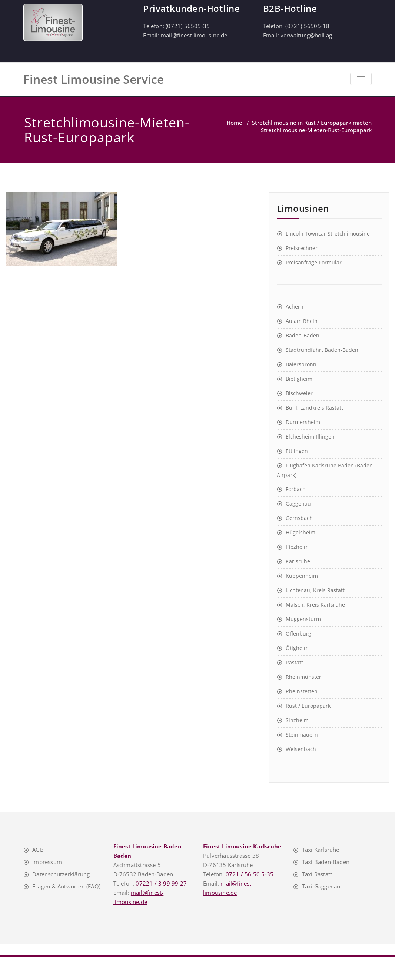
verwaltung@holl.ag (306, 35)
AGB (38, 849)
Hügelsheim (300, 532)
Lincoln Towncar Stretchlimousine (328, 233)
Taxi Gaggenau (321, 886)
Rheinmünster (303, 676)
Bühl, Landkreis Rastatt (314, 407)
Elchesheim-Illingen (310, 436)
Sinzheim (297, 720)
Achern (294, 306)
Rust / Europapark (308, 705)
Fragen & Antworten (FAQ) (66, 886)
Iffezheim (297, 546)
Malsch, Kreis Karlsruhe (315, 604)
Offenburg (298, 633)
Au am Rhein (302, 320)
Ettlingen (297, 450)
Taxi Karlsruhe (320, 849)
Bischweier (299, 393)
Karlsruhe (298, 561)
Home (234, 122)
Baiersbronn (301, 364)
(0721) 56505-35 (188, 26)
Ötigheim (297, 647)
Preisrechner (302, 247)
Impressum (47, 862)
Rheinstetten (302, 691)
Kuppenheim (302, 575)
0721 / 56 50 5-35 (249, 874)
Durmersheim (303, 422)
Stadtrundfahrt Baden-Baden (322, 349)
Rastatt (294, 662)
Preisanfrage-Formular (314, 262)
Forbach (296, 489)
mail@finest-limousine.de (194, 35)
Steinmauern (302, 734)
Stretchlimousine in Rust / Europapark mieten (312, 122)
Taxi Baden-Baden (325, 862)
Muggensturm (303, 619)
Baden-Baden (302, 335)
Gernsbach (299, 517)
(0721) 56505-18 (307, 26)
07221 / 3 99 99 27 (161, 883)
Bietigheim (299, 378)
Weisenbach (301, 749)
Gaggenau (298, 503)
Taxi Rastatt (317, 874)
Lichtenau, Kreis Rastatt (315, 590)
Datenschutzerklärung (61, 874)
